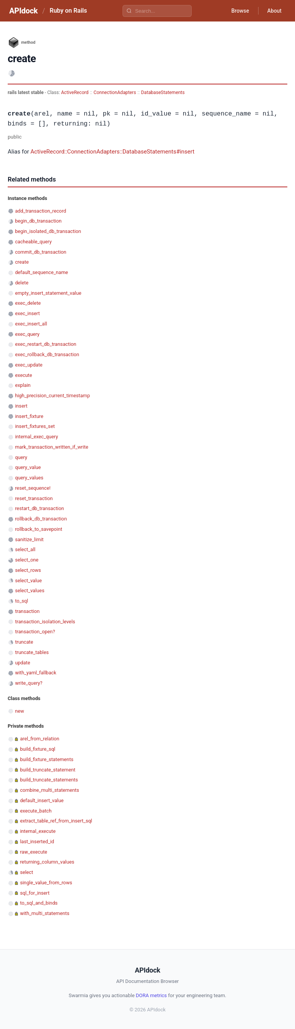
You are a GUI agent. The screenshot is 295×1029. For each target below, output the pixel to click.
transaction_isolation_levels (45, 621)
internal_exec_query (36, 436)
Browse (239, 11)
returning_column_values (47, 862)
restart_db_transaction (39, 508)
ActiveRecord (75, 92)
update (22, 663)
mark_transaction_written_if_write (51, 447)
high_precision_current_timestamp (52, 395)
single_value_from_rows (46, 882)
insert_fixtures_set (35, 426)
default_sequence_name (41, 272)
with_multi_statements (44, 913)
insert (21, 406)
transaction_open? (35, 631)
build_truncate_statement (47, 770)
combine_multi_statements (49, 790)
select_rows (28, 570)
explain (22, 385)
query (21, 457)
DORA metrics (151, 995)
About (274, 11)
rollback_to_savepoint (38, 529)
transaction (27, 611)
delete (21, 283)
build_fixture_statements (46, 759)
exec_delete (28, 303)
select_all (25, 549)
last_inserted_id (37, 841)
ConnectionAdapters (115, 92)
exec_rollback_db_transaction (47, 354)
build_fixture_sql (37, 749)
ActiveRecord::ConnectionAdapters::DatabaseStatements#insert (112, 151)
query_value (28, 467)
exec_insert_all (31, 324)
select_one (26, 560)
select (26, 872)
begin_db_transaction (38, 221)
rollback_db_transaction (41, 519)
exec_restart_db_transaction (45, 344)
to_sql (21, 601)
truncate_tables (32, 652)
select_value (28, 580)
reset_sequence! (32, 488)
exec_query (27, 334)
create (22, 262)
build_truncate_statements (49, 780)
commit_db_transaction (40, 252)
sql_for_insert (35, 893)
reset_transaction (34, 498)
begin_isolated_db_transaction (48, 231)
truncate (24, 642)
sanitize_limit (29, 539)
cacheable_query (33, 241)
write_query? (28, 683)
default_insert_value (41, 800)
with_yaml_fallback (35, 673)
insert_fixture (29, 416)
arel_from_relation (39, 739)
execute (23, 375)
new (19, 711)
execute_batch (35, 811)
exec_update (28, 365)
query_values (29, 478)
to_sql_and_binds (39, 903)
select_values (29, 590)
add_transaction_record (40, 211)
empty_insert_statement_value (48, 293)
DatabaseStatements (163, 92)
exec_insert (27, 313)
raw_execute (33, 852)
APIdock (23, 10)
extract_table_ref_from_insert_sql (56, 821)
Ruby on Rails (68, 10)
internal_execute (38, 831)
